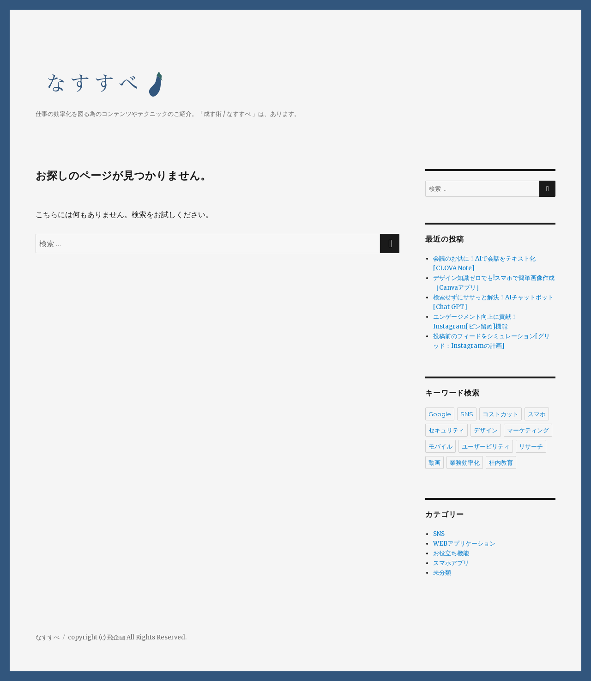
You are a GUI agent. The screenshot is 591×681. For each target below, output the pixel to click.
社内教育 (501, 462)
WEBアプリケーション (464, 543)
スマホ (537, 414)
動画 (434, 462)
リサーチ (531, 446)
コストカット (500, 414)
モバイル (440, 446)
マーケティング (528, 430)
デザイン (486, 430)
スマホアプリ (451, 563)
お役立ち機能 (451, 553)
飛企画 (116, 637)
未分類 (442, 573)
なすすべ (48, 637)
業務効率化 (465, 462)
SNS (466, 414)
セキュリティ (446, 430)
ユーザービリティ (486, 446)
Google (439, 414)
